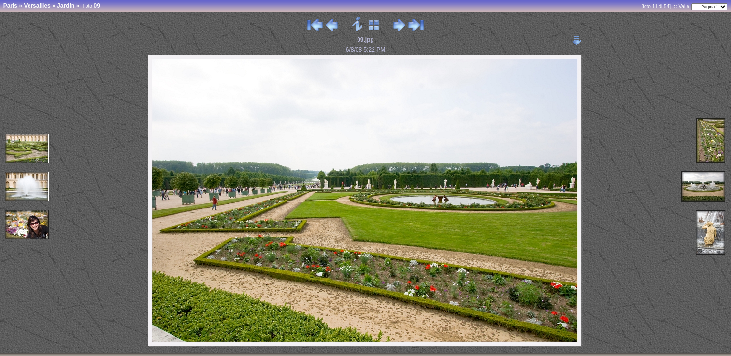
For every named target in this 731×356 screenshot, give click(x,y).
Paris (10, 5)
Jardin (65, 5)
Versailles (37, 5)
